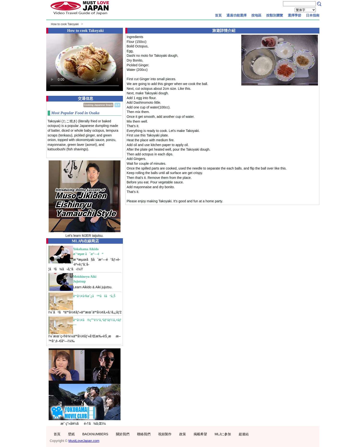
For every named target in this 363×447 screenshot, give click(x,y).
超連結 (244, 434)
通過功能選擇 (236, 15)
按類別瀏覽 (274, 15)
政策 (182, 434)
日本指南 (312, 15)
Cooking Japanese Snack (98, 105)
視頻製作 (165, 434)
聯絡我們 (143, 434)
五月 (117, 105)
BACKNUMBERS (95, 434)
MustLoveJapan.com (84, 441)
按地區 (256, 15)
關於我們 (122, 434)
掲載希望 (200, 434)
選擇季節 (294, 15)
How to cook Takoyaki (65, 24)
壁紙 (71, 434)
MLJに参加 (223, 434)
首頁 (218, 15)
